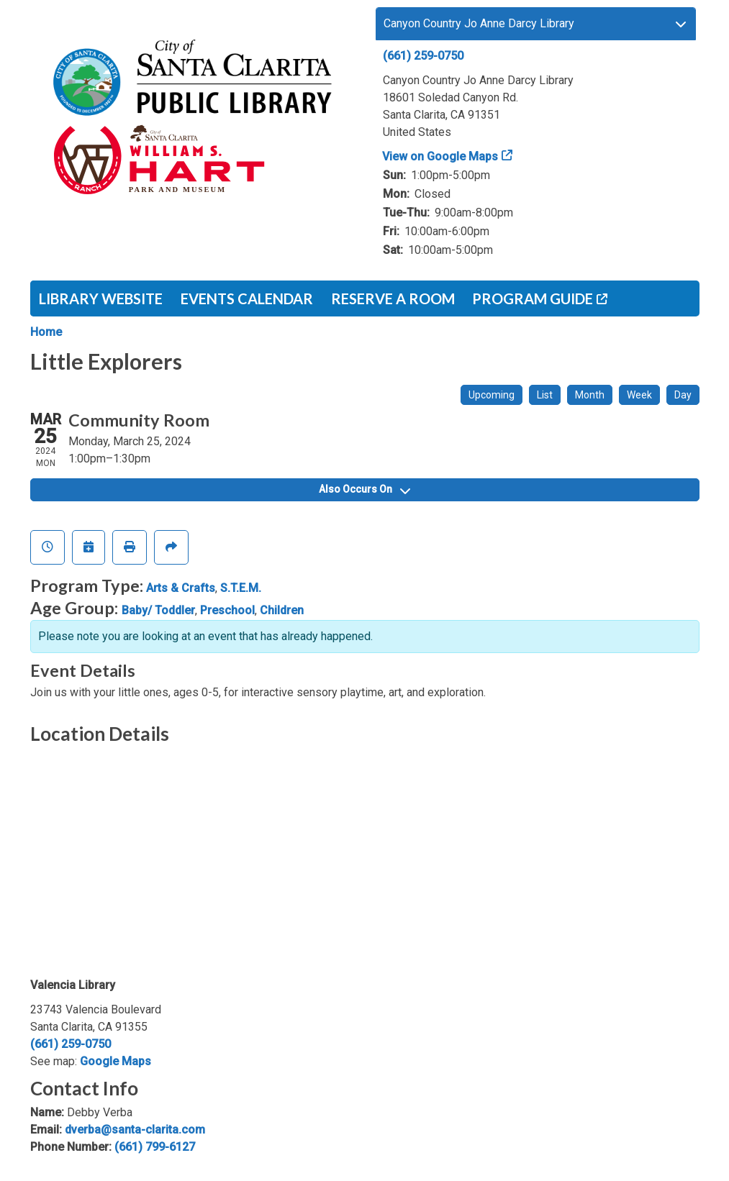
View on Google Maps (440, 156)
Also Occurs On (364, 489)
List (545, 395)
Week (639, 395)
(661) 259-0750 (423, 56)
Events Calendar (247, 298)
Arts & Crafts (180, 588)
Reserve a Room (393, 298)
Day (683, 395)
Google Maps (115, 1061)
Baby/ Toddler (158, 610)
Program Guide (532, 298)
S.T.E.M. (240, 588)
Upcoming (491, 395)
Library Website (101, 298)
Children (282, 610)
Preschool (227, 610)
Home (46, 332)
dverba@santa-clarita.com (135, 1129)
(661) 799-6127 (154, 1147)
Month (590, 395)
